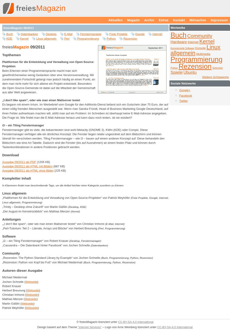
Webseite (31, 282)
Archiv (149, 20)
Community (199, 36)
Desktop (51, 34)
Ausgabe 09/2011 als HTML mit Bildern (27, 166)
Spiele (177, 72)
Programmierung (88, 38)
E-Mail (68, 34)
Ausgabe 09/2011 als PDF (19, 162)
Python (111, 38)
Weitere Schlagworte (215, 77)
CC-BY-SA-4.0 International (135, 322)
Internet (157, 34)
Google (139, 34)
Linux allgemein (46, 38)
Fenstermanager (91, 34)
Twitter (183, 101)
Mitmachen (197, 20)
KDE (9, 38)
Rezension (130, 38)
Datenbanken (29, 34)
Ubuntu (190, 72)
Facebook (185, 95)
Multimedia (203, 54)
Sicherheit (217, 68)
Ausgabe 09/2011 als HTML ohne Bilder (28, 170)
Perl (66, 38)
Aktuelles (115, 20)
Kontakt (179, 20)
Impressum (219, 20)
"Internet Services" (90, 327)
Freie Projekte (118, 34)
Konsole (200, 48)
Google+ (184, 90)
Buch (9, 34)
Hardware (179, 42)
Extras (164, 20)
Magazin (133, 20)
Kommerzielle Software (182, 48)
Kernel (24, 38)
